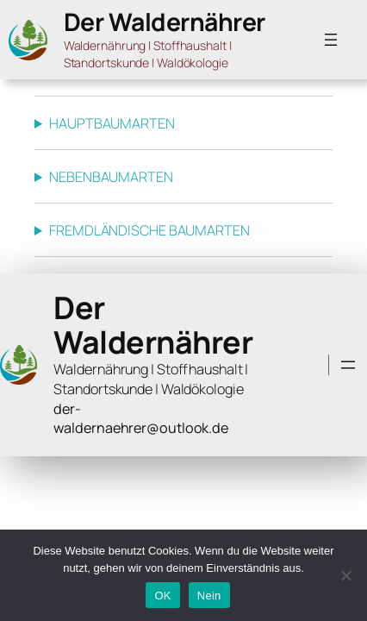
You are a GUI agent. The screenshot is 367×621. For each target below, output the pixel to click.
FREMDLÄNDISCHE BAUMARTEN (149, 230)
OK (162, 595)
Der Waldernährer (164, 22)
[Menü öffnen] (330, 39)
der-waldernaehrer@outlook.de (140, 418)
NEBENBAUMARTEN (111, 176)
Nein (209, 595)
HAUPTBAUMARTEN (112, 123)
